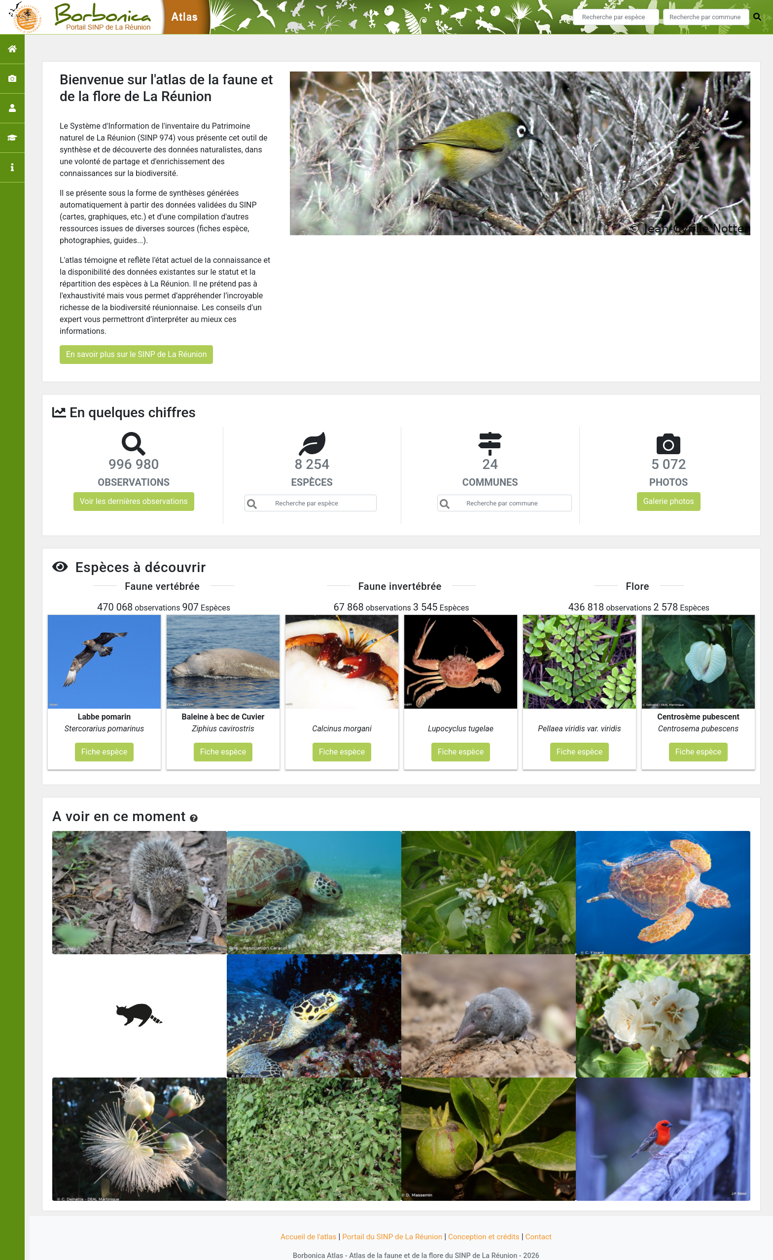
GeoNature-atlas (370, 1246)
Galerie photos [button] (668, 501)
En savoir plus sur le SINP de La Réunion (136, 354)
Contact (544, 1217)
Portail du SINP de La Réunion (391, 1217)
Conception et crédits (487, 1217)
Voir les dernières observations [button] (134, 501)
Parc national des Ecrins (491, 1246)
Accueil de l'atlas (304, 1217)
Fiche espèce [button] (104, 732)
